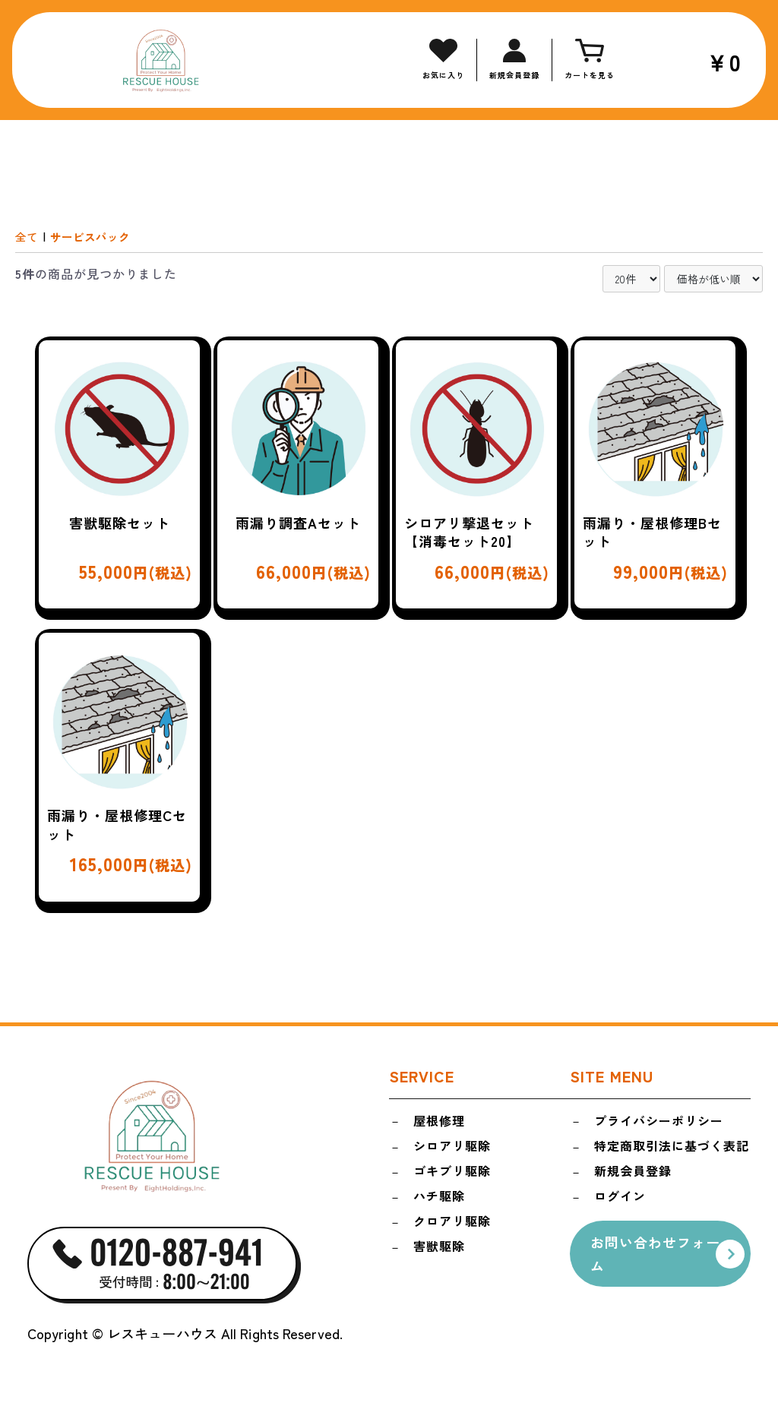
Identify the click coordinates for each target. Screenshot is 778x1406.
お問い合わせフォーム (659, 1257)
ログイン (620, 1199)
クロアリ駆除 (452, 1226)
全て (27, 236)
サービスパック (94, 236)
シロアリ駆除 (452, 1148)
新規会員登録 (633, 1173)
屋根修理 (439, 1121)
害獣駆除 (439, 1252)
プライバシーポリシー (658, 1121)
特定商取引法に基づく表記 (671, 1148)
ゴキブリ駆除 (452, 1173)
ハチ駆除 (439, 1199)
